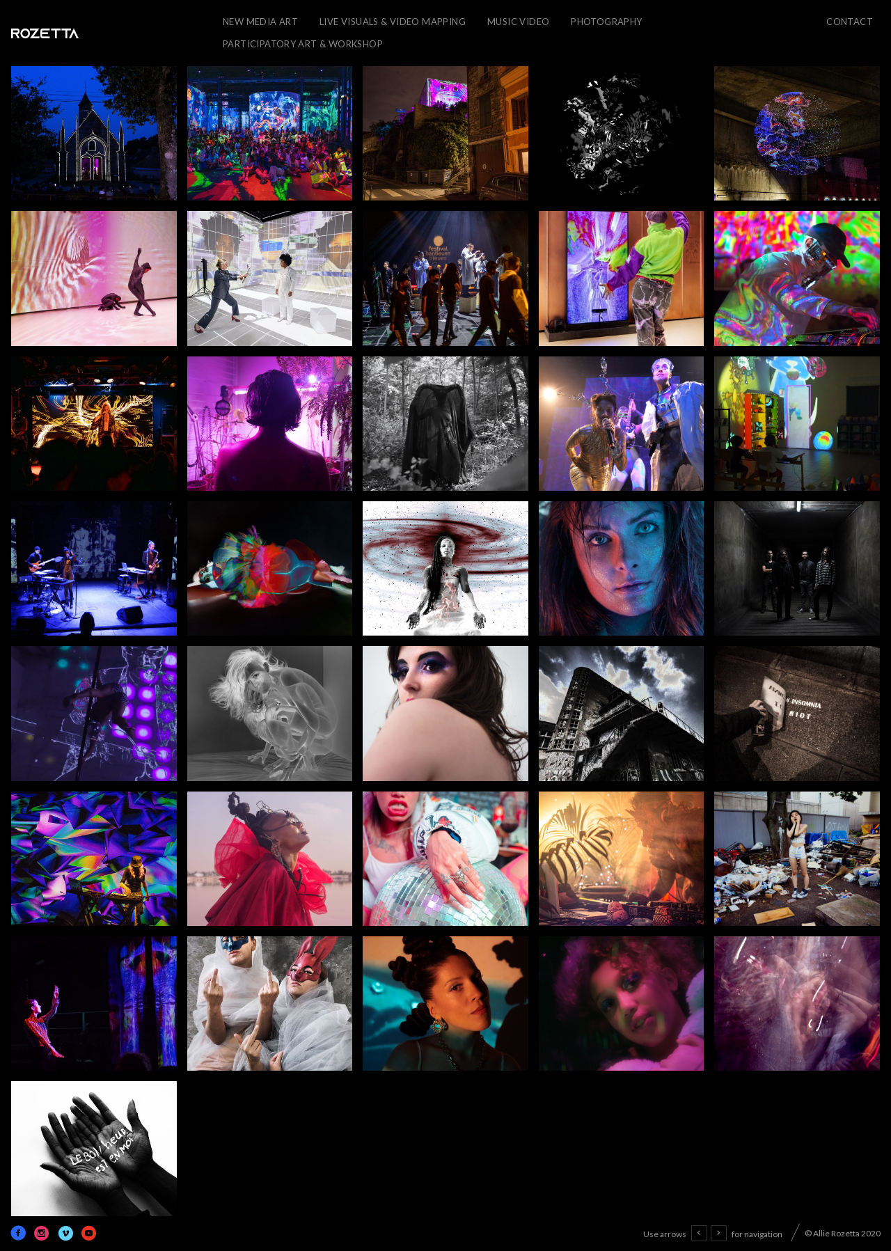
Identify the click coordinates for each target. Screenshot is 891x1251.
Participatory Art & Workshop (303, 43)
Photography (606, 21)
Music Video (518, 21)
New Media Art (260, 21)
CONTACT (849, 21)
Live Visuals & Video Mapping (393, 21)
